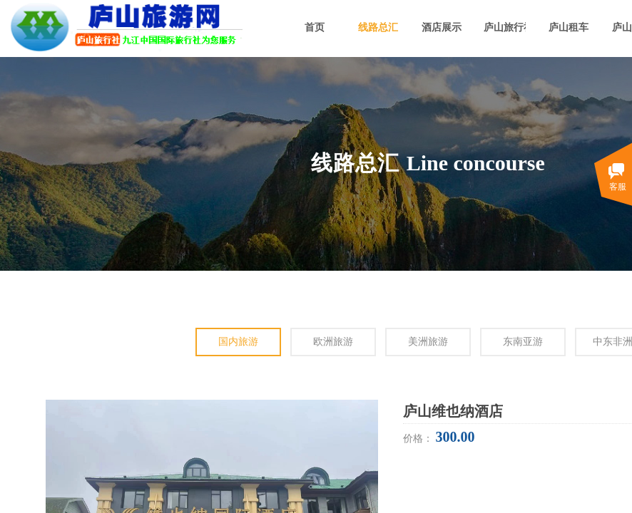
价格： (419, 438)
